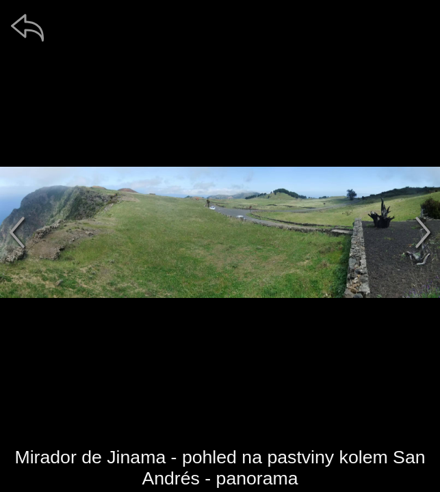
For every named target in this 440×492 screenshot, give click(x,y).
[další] (423, 232)
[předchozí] (17, 232)
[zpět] (27, 27)
